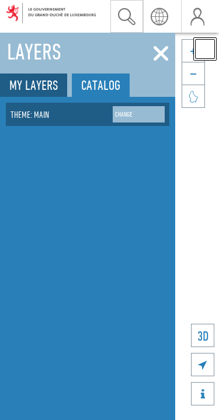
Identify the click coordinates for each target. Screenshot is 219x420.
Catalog (100, 85)
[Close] (161, 53)
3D (202, 336)
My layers (33, 85)
